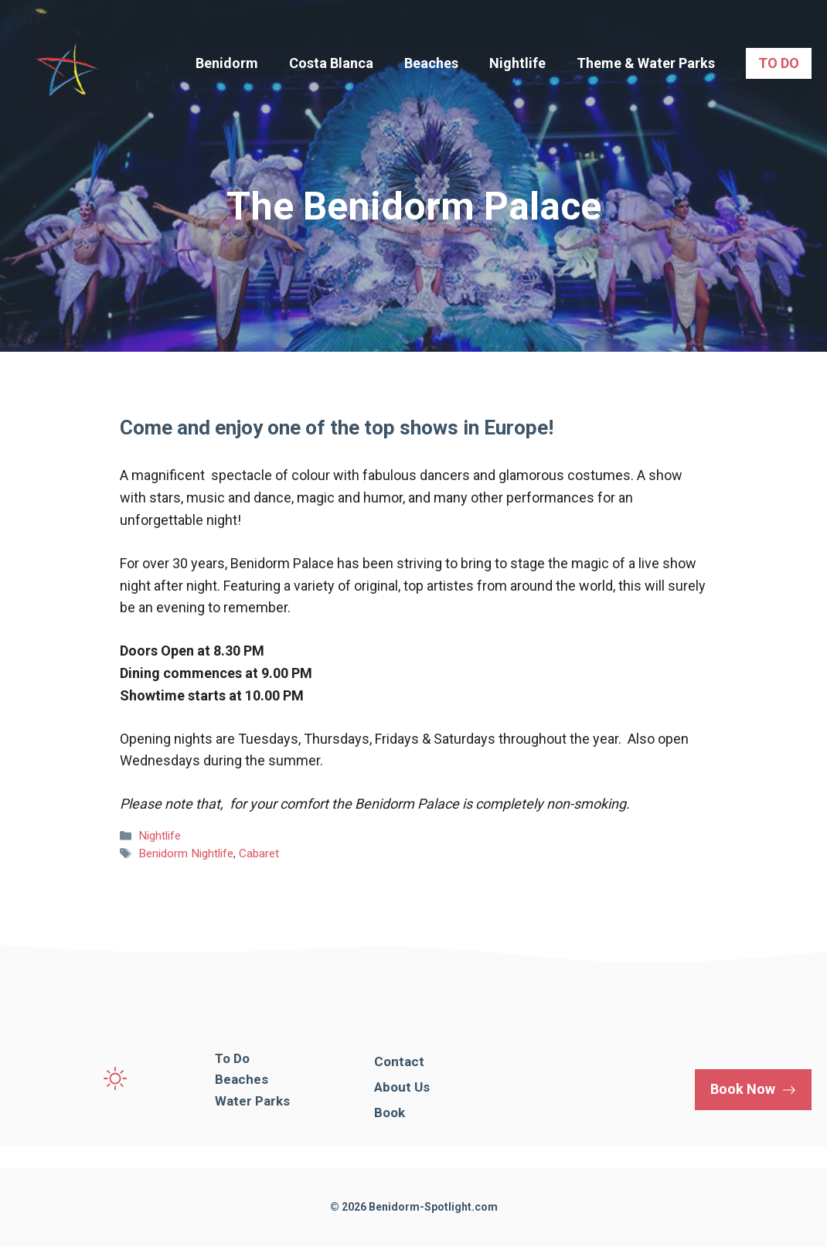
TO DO (778, 63)
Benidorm (227, 63)
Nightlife (517, 63)
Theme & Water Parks (646, 63)
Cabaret (259, 853)
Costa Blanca (331, 63)
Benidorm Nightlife (185, 853)
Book (389, 1112)
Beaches (431, 63)
